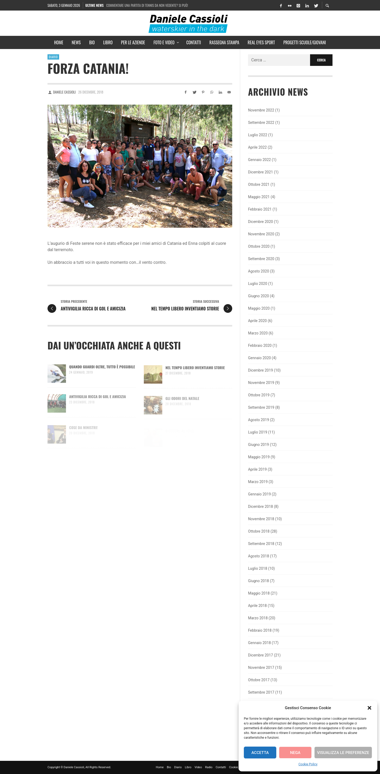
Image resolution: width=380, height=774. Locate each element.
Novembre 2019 (261, 383)
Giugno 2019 (258, 444)
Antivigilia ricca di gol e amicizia (97, 403)
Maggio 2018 (259, 593)
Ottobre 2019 (258, 395)
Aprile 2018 (257, 605)
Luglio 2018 (257, 568)
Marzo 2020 (258, 333)
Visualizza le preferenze (343, 752)
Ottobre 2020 (258, 246)
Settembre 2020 (261, 259)
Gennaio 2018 (259, 643)
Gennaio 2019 (259, 494)
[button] (369, 707)
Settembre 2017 (261, 692)
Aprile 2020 (257, 321)
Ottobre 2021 (258, 184)
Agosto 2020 (258, 271)
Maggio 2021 (259, 197)
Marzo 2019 (258, 482)
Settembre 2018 (261, 544)
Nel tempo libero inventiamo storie (195, 374)
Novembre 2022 (261, 110)
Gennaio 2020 (259, 358)
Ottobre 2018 (258, 531)
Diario (53, 57)
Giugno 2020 (258, 296)
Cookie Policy (307, 764)
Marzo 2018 (258, 618)
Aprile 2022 (257, 147)
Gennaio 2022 (259, 160)
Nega (295, 752)
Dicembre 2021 (260, 172)
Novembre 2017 (261, 667)
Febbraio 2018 (260, 630)
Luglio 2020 (257, 283)
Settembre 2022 (261, 122)
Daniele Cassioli (64, 92)
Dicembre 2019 (260, 370)
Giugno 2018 (258, 581)
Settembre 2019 (261, 407)
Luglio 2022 (257, 135)
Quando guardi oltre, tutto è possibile (102, 372)
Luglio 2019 (257, 432)
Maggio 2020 (259, 308)
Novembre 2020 (261, 234)
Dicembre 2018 (260, 506)
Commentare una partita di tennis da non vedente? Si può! (147, 5)
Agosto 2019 (258, 420)
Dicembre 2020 (260, 222)
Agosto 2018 (258, 556)
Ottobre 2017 (258, 680)
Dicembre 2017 (260, 655)
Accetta (260, 752)
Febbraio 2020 (260, 345)
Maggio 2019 (259, 457)
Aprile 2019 (257, 469)
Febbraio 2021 (260, 209)
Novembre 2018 (261, 519)
